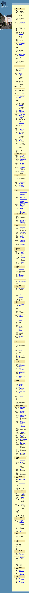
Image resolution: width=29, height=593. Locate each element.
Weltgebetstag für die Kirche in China (21, 295)
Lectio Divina (21, 10)
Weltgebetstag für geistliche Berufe (22, 55)
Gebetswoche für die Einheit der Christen (22, 183)
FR (2, 29)
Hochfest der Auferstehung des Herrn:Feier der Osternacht (21, 329)
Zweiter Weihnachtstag (22, 453)
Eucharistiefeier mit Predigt (22, 156)
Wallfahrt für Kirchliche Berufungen (22, 236)
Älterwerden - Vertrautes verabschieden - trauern (22, 365)
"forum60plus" (21, 557)
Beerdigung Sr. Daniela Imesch (23, 258)
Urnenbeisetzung (22, 310)
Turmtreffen (21, 396)
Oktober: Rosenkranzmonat (23, 232)
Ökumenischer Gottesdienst (21, 186)
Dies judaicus (21, 93)
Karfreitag (20, 27)
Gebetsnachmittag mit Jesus (22, 44)
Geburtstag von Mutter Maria (23, 494)
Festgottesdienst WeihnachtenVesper (23, 205)
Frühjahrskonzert (21, 288)
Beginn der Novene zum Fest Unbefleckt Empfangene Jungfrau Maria (23, 221)
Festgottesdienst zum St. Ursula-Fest (22, 245)
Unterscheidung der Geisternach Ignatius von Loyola (23, 416)
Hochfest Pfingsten (20, 74)
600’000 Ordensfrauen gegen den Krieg (22, 111)
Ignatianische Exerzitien (23, 497)
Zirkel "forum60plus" (21, 369)
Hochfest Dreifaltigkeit (21, 80)
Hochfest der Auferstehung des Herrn (22, 35)
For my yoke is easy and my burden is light (22, 228)
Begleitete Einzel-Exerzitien (22, 252)
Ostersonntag (21, 38)
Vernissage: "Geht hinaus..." (21, 297)
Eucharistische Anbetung (22, 408)
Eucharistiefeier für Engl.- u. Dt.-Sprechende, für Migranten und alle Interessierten (24, 193)
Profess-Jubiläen (21, 526)
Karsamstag (21, 31)
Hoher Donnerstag (22, 22)
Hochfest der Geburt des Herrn (23, 443)
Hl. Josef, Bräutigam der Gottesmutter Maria (21, 129)
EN (3, 29)
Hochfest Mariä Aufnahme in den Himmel (21, 275)
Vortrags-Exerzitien (22, 262)
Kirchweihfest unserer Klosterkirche (21, 270)
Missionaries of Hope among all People (22, 241)
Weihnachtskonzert (23, 439)
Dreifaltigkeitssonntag (22, 281)
